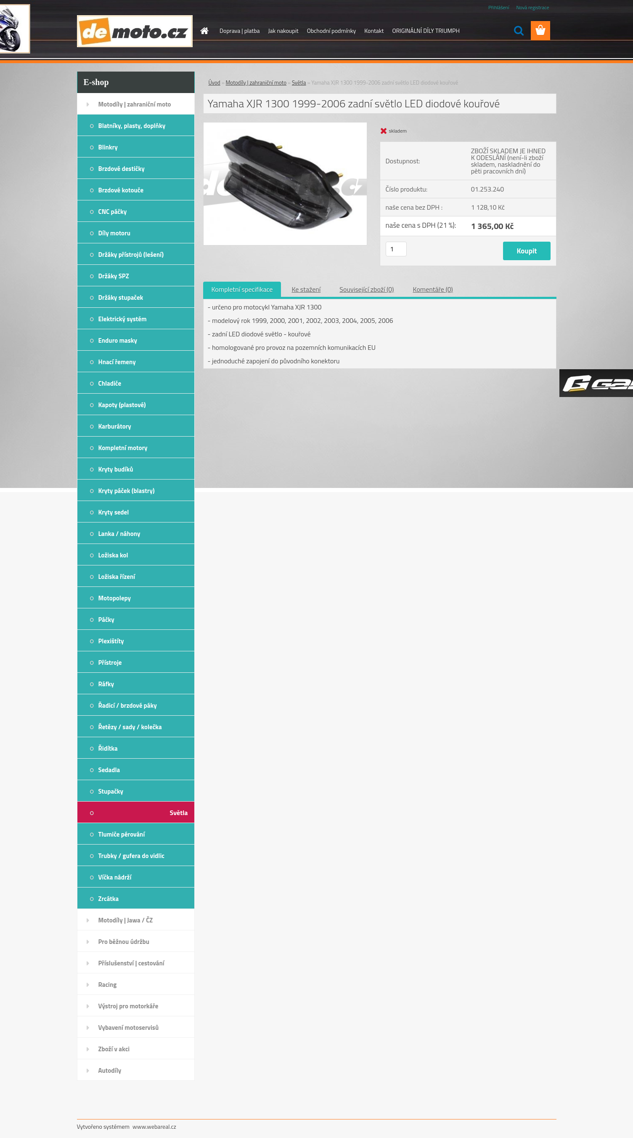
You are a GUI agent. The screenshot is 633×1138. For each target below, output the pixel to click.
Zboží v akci (114, 1049)
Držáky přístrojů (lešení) (131, 254)
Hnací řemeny (117, 362)
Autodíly (110, 1070)
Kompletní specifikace (242, 289)
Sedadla (109, 770)
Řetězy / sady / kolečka (130, 727)
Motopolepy (114, 598)
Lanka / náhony (119, 533)
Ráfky (106, 684)
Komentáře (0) (433, 289)
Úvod (214, 82)
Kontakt (374, 30)
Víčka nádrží (115, 877)
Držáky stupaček (120, 297)
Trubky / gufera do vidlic (131, 856)
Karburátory (114, 426)
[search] (518, 30)
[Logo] (135, 31)
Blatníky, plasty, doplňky (132, 126)
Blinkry (108, 147)
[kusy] (396, 249)
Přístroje (110, 662)
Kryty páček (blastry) (126, 491)
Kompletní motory (123, 448)
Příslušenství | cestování (131, 963)
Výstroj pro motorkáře (128, 1006)
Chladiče (110, 383)
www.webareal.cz (154, 1126)
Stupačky (111, 791)
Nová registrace (532, 7)
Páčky (106, 619)
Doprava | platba (240, 30)
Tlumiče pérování (121, 834)
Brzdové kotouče (121, 190)
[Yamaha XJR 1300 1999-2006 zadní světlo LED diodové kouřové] (285, 126)
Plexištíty (111, 641)
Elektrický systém (122, 319)
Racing (107, 984)
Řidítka (108, 748)
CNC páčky (112, 211)
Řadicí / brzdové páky (127, 705)
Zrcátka (108, 898)
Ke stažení (305, 289)
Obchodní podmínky (331, 30)
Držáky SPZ (113, 276)
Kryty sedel (113, 512)
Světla (179, 813)
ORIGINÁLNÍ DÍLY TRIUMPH (425, 30)
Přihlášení (498, 7)
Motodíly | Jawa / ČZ (125, 920)
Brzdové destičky (121, 168)
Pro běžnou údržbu (124, 941)
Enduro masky (118, 340)
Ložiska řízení (116, 576)
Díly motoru (114, 233)
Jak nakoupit (283, 30)
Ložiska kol (113, 555)
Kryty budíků (115, 469)
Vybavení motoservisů (128, 1027)
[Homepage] (203, 30)
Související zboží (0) (366, 289)
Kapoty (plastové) (122, 405)
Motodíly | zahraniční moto (134, 104)
